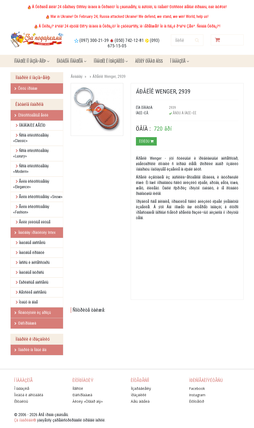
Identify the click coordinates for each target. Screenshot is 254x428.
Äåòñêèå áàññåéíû (32, 292)
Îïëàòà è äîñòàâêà (28, 395)
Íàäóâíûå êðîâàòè (31, 252)
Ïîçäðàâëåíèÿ (141, 388)
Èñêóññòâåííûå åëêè (31, 115)
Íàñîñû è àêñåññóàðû (34, 262)
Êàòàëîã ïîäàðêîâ (71, 61)
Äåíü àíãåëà (140, 401)
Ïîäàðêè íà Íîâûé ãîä (30, 349)
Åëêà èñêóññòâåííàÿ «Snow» (41, 196)
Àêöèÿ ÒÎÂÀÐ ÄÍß (149, 61)
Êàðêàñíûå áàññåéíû (33, 282)
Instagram (197, 395)
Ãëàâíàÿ (77, 76)
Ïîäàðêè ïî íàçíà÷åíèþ (31, 61)
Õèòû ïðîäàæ (25, 88)
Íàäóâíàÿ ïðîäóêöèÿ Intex (35, 232)
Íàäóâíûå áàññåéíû (32, 242)
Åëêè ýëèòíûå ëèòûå (34, 222)
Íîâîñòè (77, 388)
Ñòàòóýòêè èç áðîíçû (32, 312)
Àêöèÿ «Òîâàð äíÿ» (87, 401)
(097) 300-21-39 (94, 40)
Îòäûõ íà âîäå (28, 302)
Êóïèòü (146, 141)
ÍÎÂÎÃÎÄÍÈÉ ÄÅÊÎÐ (32, 125)
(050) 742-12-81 (129, 40)
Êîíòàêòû (21, 401)
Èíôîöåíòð (196, 401)
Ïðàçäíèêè (138, 395)
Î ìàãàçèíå (179, 61)
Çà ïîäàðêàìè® (25, 420)
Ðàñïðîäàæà (25, 323)
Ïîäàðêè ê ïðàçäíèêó (111, 61)
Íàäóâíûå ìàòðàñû (31, 272)
